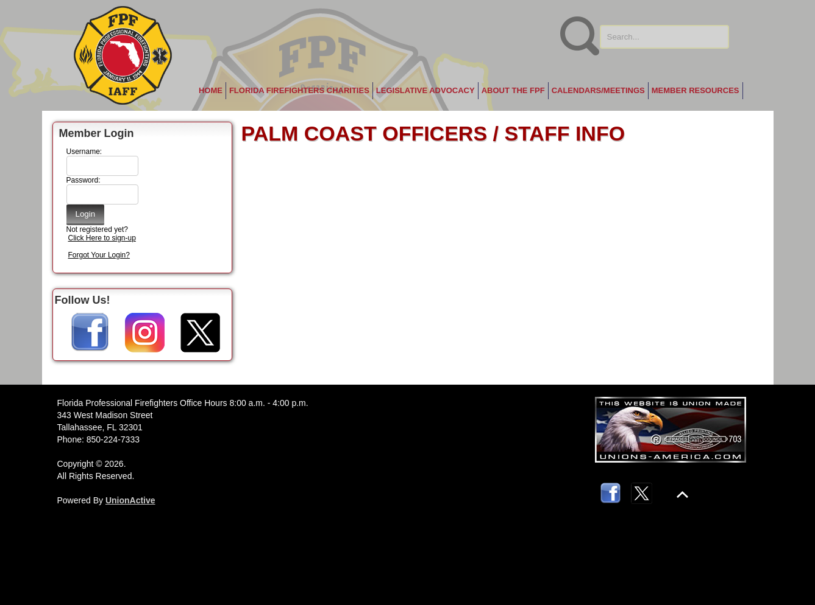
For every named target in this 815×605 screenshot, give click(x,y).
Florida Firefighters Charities (299, 90)
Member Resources (695, 90)
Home (210, 90)
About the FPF (513, 90)
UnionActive (130, 500)
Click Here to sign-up (102, 238)
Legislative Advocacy (425, 90)
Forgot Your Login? (99, 255)
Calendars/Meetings (598, 90)
